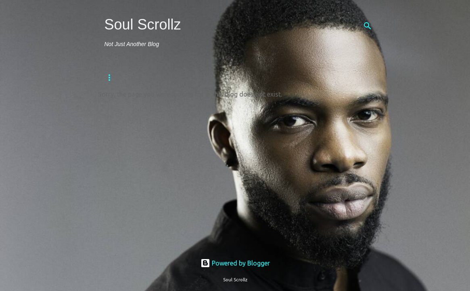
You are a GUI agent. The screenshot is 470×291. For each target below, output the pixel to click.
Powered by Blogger (235, 263)
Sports (226, 77)
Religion (186, 77)
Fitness (147, 77)
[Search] (367, 26)
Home (111, 77)
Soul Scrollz (142, 24)
